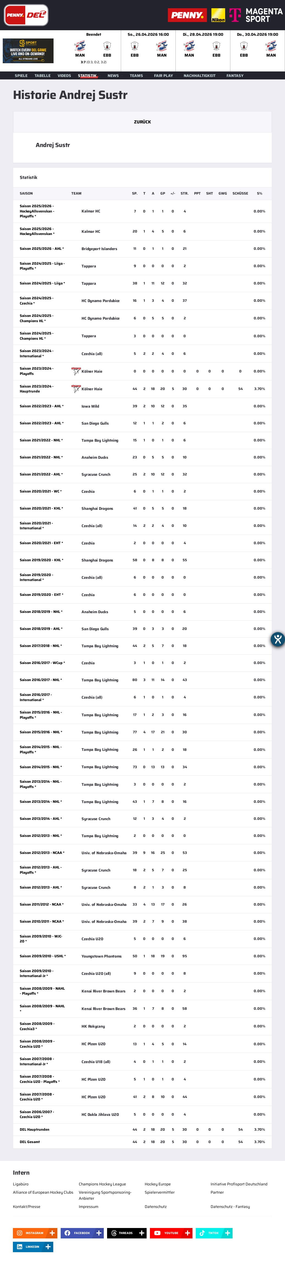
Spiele (21, 76)
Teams (136, 76)
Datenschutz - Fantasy (230, 1207)
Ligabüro (21, 1184)
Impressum (88, 1207)
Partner (217, 1192)
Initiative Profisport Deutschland (239, 1184)
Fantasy (235, 76)
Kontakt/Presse (26, 1207)
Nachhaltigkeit (200, 76)
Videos (64, 76)
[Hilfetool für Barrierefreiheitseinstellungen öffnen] (278, 639)
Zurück (142, 121)
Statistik (87, 76)
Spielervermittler (160, 1192)
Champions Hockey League (102, 1184)
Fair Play (163, 76)
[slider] (175, 50)
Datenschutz (156, 1207)
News (113, 76)
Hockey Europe (158, 1184)
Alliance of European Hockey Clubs (43, 1192)
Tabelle (43, 76)
